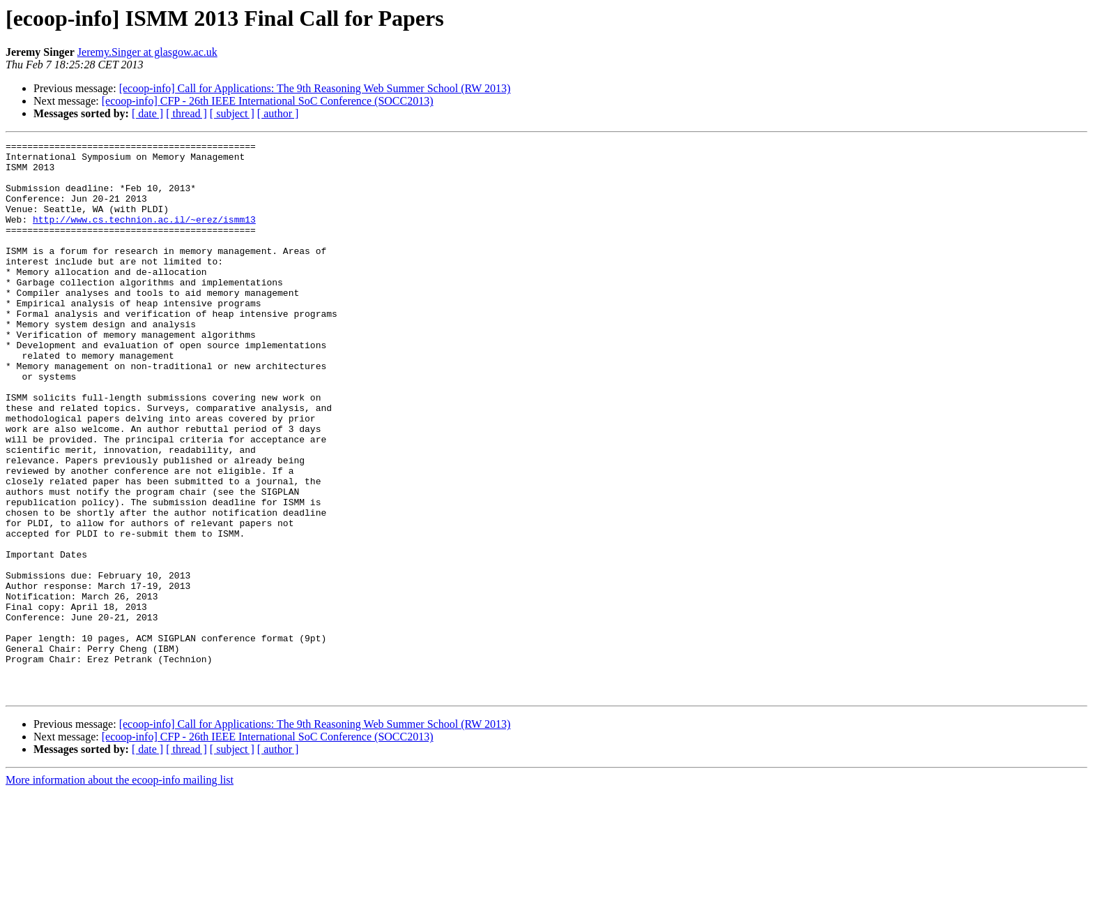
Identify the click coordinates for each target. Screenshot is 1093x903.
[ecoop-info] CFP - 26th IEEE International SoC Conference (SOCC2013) (268, 101)
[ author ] (278, 113)
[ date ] (147, 113)
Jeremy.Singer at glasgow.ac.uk (147, 52)
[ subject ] (232, 113)
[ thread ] (186, 113)
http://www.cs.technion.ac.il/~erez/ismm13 (144, 236)
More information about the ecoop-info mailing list (120, 891)
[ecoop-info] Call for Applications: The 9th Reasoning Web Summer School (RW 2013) (315, 88)
